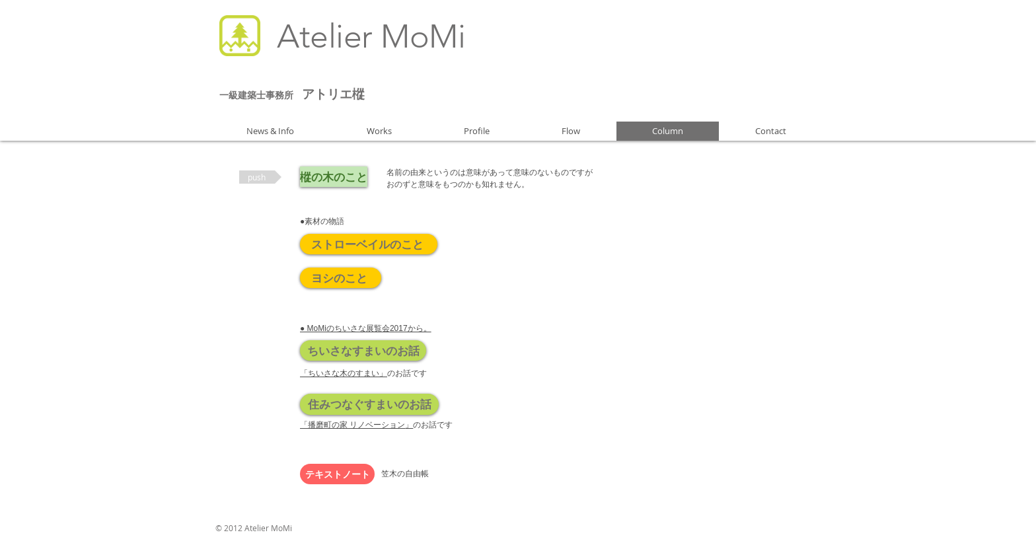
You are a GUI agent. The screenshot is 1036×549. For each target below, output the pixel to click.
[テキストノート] (337, 474)
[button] (260, 177)
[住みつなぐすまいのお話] (369, 404)
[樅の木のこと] (333, 176)
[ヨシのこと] (340, 278)
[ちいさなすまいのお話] (363, 350)
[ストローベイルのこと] (368, 244)
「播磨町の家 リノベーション (356, 424)
